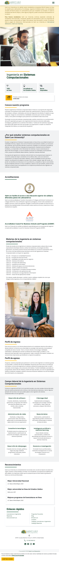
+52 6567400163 (29, 540)
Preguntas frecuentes (37, 514)
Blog (32, 516)
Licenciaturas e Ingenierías (14, 514)
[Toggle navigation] (53, 2)
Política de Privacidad (18, 555)
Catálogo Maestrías (36, 523)
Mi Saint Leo (34, 518)
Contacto (33, 519)
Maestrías (9, 516)
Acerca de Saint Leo (12, 518)
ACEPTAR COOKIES (7, 559)
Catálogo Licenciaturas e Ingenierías (41, 521)
